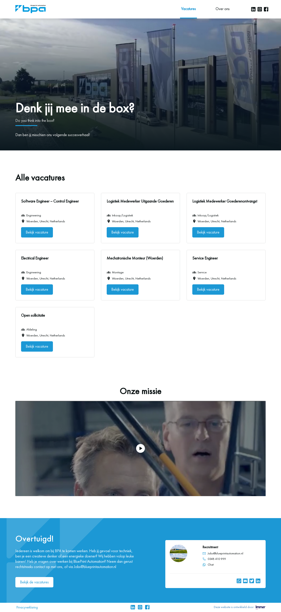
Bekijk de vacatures (34, 582)
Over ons (223, 8)
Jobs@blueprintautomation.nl (225, 553)
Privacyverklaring (27, 607)
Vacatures (188, 8)
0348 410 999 (217, 559)
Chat (208, 564)
